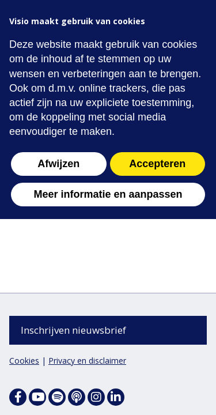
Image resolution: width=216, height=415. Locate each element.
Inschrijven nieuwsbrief (73, 330)
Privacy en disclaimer (87, 360)
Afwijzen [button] (58, 163)
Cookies (24, 360)
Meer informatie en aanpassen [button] (107, 194)
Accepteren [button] (157, 163)
